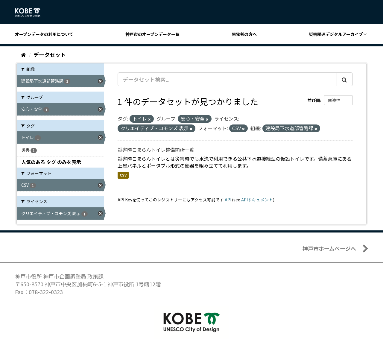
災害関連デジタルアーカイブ (336, 34)
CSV (123, 174)
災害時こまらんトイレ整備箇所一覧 (156, 149)
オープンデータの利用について (44, 34)
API (228, 200)
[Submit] (345, 79)
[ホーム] (23, 54)
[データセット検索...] (227, 79)
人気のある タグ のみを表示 (51, 161)
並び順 (314, 100)
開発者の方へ (244, 34)
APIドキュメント (257, 200)
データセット (50, 54)
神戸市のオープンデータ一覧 (152, 34)
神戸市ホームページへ (329, 248)
